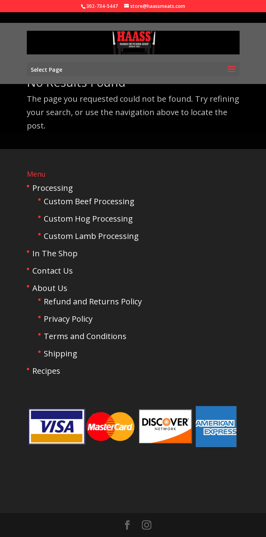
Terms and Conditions (85, 336)
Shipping (60, 353)
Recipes (46, 370)
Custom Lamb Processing (91, 236)
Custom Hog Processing (88, 218)
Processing (52, 188)
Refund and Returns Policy (93, 301)
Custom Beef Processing (89, 201)
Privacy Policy (68, 318)
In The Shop (55, 253)
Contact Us (52, 270)
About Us (49, 288)
